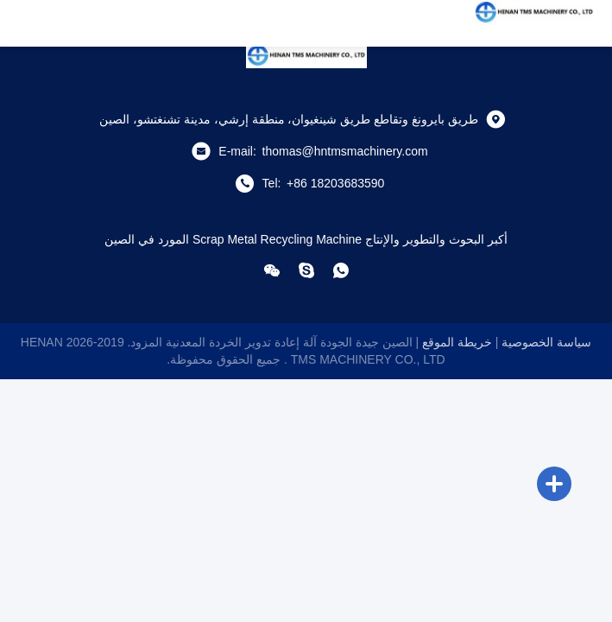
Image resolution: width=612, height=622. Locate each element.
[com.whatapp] (341, 270)
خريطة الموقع (457, 342)
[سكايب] (306, 270)
